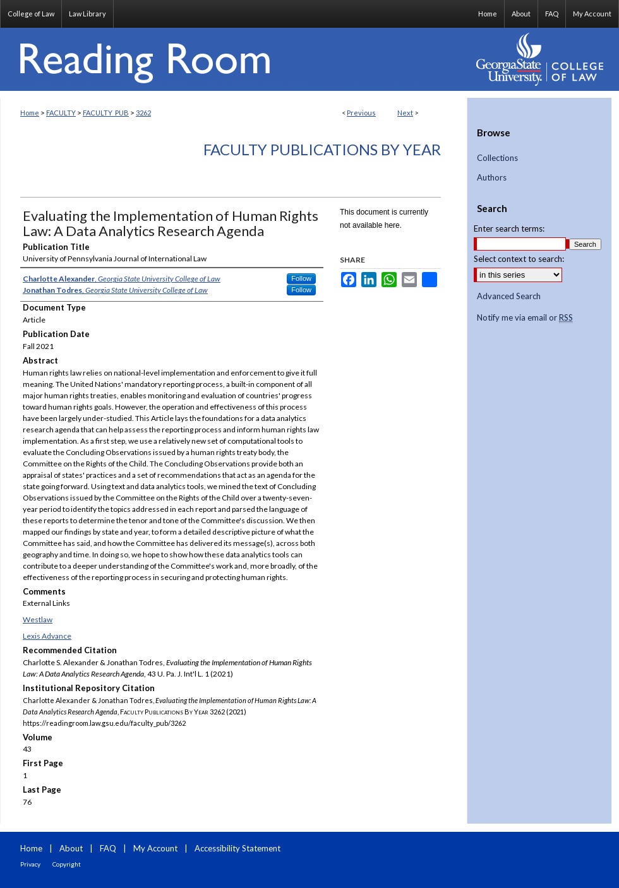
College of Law (31, 13)
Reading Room (233, 59)
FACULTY (61, 113)
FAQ (108, 848)
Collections (497, 158)
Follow (301, 278)
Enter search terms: (509, 228)
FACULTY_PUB (106, 113)
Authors (492, 177)
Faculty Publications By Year (322, 149)
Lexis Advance (47, 636)
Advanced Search (509, 296)
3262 (143, 113)
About (71, 848)
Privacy (30, 864)
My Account (155, 848)
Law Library (87, 13)
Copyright (66, 864)
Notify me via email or (525, 318)
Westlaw (37, 619)
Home (29, 113)
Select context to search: (519, 259)
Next (405, 113)
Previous (361, 113)
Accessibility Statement (237, 848)
